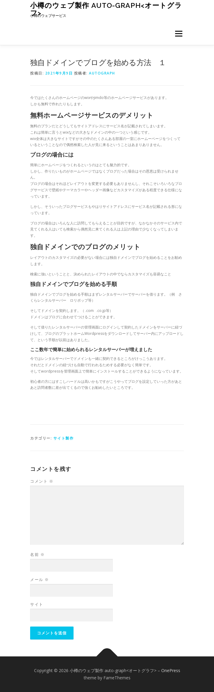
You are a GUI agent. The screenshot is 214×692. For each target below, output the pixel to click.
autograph (102, 73)
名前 (37, 554)
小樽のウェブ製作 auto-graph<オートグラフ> (106, 9)
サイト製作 (63, 438)
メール (39, 579)
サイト (36, 604)
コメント (41, 481)
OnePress (170, 670)
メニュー (178, 33)
